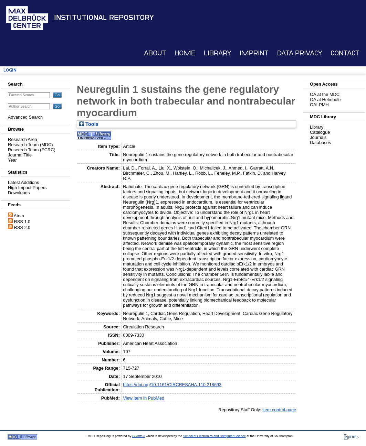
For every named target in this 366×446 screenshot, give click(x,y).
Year (12, 160)
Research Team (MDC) (30, 144)
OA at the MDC (324, 94)
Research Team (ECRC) (31, 149)
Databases (320, 142)
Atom (19, 215)
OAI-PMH (319, 104)
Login (10, 70)
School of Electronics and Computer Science (214, 436)
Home (185, 53)
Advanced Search (25, 117)
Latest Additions (23, 182)
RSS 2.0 (22, 227)
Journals (318, 137)
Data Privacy (299, 53)
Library (217, 53)
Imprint (254, 53)
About (155, 53)
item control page (279, 409)
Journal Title (20, 154)
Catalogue (320, 132)
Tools (88, 124)
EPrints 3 (138, 436)
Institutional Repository (104, 17)
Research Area (22, 139)
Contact (345, 53)
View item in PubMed (143, 398)
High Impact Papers (27, 187)
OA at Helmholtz (326, 99)
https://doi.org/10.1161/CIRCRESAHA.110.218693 (172, 384)
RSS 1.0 (22, 221)
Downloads (19, 192)
